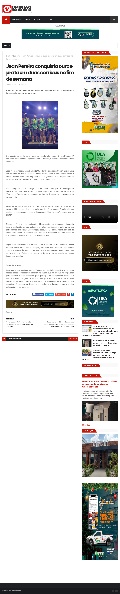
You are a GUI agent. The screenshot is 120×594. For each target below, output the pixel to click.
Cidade (37, 19)
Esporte (16, 56)
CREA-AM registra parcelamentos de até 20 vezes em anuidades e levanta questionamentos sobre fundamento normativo (99, 331)
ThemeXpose (16, 591)
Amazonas (16, 19)
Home (9, 56)
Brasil (27, 19)
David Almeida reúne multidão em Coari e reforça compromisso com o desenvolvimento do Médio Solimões (99, 355)
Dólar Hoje (86, 425)
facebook (73, 339)
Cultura (48, 19)
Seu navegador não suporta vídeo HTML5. (100, 214)
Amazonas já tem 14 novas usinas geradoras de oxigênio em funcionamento (105, 342)
